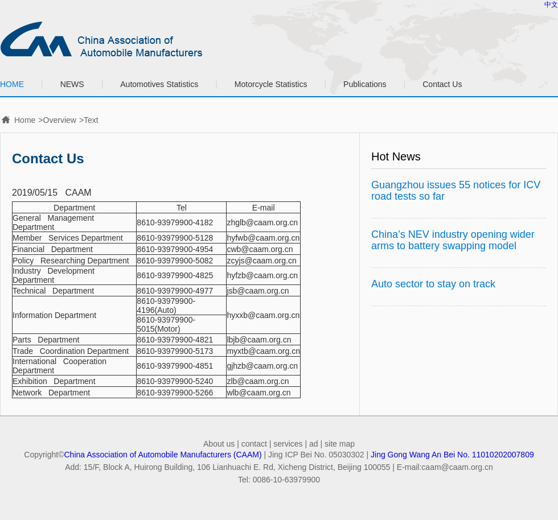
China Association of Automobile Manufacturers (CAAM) (163, 454)
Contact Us (442, 84)
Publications (365, 84)
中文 (551, 5)
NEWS (72, 84)
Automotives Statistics (159, 84)
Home (24, 120)
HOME (12, 84)
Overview (59, 120)
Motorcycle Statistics (271, 84)
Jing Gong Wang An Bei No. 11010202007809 (452, 454)
